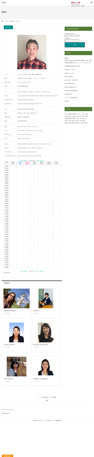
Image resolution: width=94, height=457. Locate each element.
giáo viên (8, 27)
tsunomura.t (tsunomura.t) (40, 344)
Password (67, 38)
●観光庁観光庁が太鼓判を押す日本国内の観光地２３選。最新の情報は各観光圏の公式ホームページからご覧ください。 (78, 60)
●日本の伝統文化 (69, 76)
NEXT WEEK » (40, 160)
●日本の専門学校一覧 (70, 83)
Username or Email (69, 33)
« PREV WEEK (23, 160)
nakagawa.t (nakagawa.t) (40, 378)
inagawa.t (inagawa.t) (10, 310)
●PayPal (67, 101)
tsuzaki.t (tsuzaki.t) (9, 344)
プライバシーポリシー (8, 409)
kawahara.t (36, 310)
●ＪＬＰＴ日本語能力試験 (71, 97)
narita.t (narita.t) (8, 378)
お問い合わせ (6, 413)
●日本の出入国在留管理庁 (71, 90)
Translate (80, 6)
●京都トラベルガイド (70, 73)
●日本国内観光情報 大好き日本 (72, 66)
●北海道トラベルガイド (70, 69)
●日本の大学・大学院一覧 (71, 80)
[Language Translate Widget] (77, 4)
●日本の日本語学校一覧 (70, 87)
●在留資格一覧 (68, 94)
